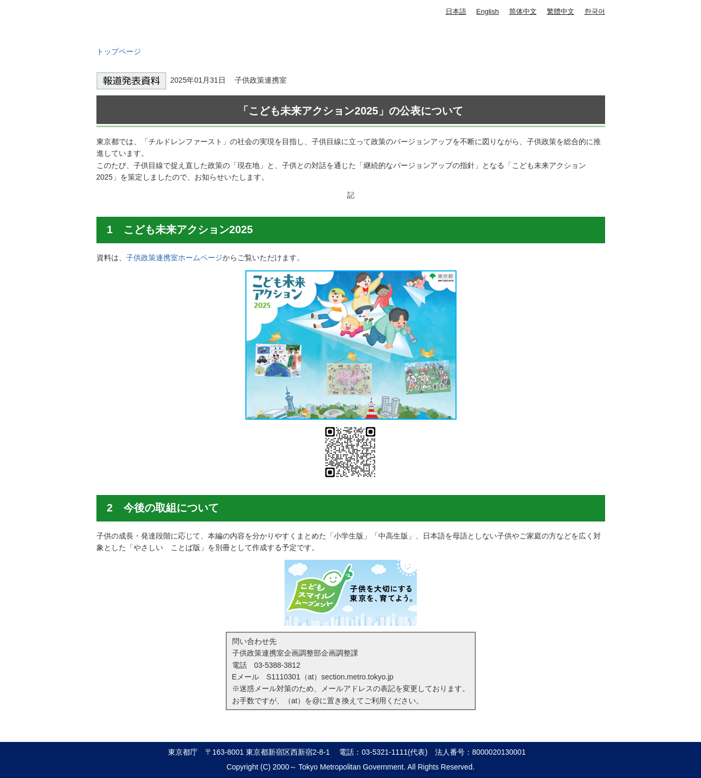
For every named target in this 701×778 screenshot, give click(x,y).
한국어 (594, 11)
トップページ (118, 51)
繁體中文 (560, 11)
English (487, 11)
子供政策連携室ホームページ (174, 257)
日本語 (456, 11)
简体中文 (523, 11)
